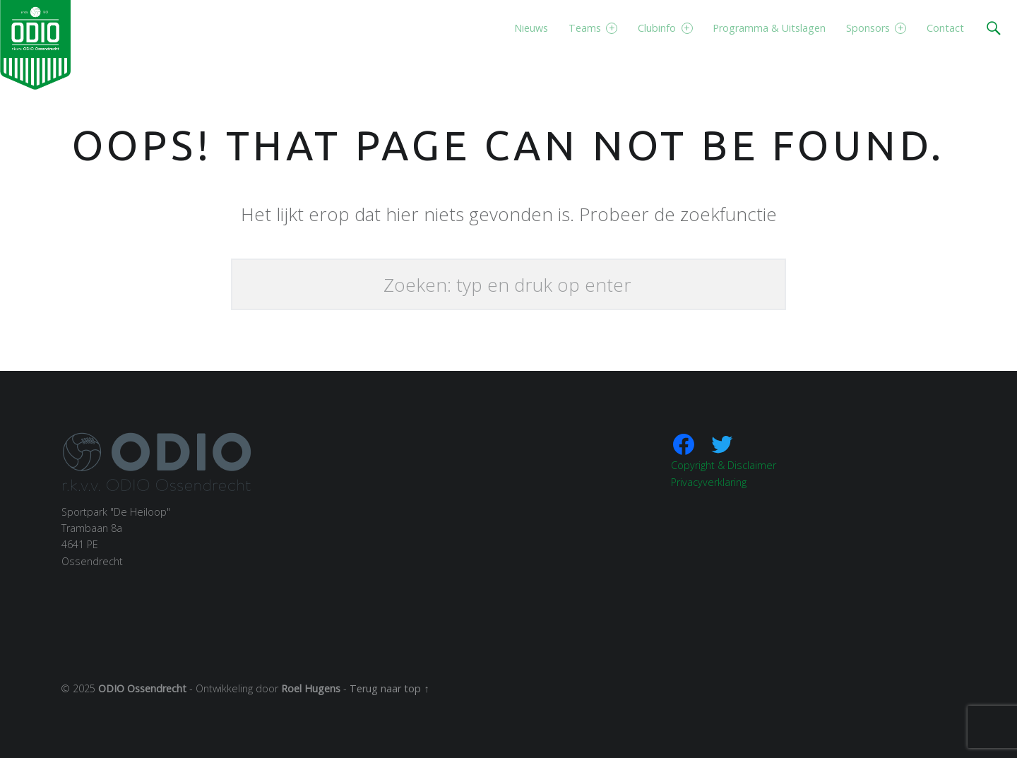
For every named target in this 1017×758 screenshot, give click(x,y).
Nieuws (531, 28)
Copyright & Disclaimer (723, 465)
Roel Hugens (310, 688)
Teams (593, 28)
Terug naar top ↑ (389, 688)
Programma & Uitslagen (769, 28)
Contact (945, 28)
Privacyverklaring (709, 482)
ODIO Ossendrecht (142, 688)
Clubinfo (665, 28)
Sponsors (876, 28)
